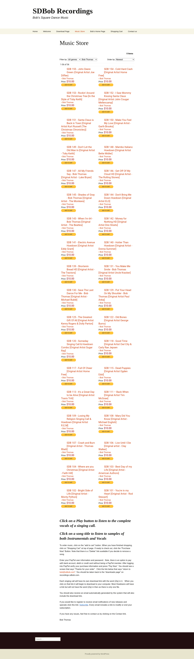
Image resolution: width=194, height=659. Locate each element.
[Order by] (125, 59)
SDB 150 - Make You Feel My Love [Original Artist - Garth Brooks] (114, 123)
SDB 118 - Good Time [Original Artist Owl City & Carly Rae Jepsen (115, 344)
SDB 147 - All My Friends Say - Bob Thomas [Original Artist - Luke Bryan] (77, 174)
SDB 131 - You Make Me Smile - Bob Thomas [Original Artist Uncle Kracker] (114, 269)
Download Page (62, 31)
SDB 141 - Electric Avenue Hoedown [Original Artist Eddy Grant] (78, 245)
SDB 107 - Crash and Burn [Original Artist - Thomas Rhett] (78, 446)
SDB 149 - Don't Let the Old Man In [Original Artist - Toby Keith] (78, 150)
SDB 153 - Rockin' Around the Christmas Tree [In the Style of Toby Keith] (78, 96)
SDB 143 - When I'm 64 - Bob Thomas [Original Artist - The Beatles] (77, 221)
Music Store (80, 31)
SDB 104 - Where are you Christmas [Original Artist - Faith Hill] (77, 470)
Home (35, 31)
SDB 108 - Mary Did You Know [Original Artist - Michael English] (114, 419)
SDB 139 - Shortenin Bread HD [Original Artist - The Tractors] (78, 269)
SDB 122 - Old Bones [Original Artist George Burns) (113, 320)
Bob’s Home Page (97, 31)
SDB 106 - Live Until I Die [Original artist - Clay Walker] (114, 446)
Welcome (47, 31)
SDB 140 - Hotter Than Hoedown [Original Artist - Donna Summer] (115, 245)
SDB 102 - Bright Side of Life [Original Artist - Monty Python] (77, 493)
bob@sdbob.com (67, 572)
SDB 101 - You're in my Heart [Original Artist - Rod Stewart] (115, 493)
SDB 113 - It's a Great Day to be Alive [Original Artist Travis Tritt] (78, 395)
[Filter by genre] (74, 59)
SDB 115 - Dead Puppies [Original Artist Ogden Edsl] (114, 371)
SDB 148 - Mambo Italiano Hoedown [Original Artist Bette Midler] (115, 150)
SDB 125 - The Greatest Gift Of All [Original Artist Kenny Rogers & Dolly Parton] (77, 320)
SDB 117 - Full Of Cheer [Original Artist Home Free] (76, 371)
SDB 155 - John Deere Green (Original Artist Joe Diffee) (77, 72)
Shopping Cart (116, 31)
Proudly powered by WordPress (97, 654)
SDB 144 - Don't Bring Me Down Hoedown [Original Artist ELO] (114, 198)
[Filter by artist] (89, 59)
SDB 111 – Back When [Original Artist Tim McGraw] (113, 395)
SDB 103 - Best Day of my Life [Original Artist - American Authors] (115, 470)
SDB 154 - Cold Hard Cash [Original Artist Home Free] (115, 72)
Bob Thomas (67, 78)
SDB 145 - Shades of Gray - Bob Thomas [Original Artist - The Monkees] (78, 198)
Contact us (132, 31)
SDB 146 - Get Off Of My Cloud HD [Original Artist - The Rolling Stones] (115, 174)
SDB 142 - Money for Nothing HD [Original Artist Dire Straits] (112, 221)
